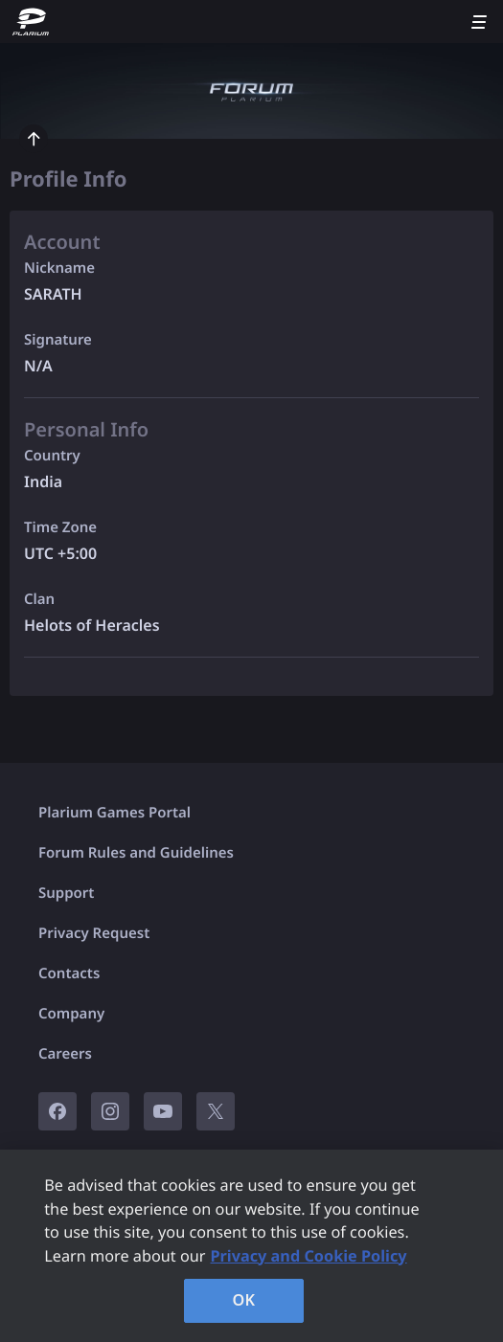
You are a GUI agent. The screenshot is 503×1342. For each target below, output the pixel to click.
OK (244, 1299)
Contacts (69, 973)
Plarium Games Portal (114, 812)
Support (66, 893)
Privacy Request (93, 933)
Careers (65, 1053)
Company (71, 1013)
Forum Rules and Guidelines (136, 852)
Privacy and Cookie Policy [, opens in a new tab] (309, 1255)
